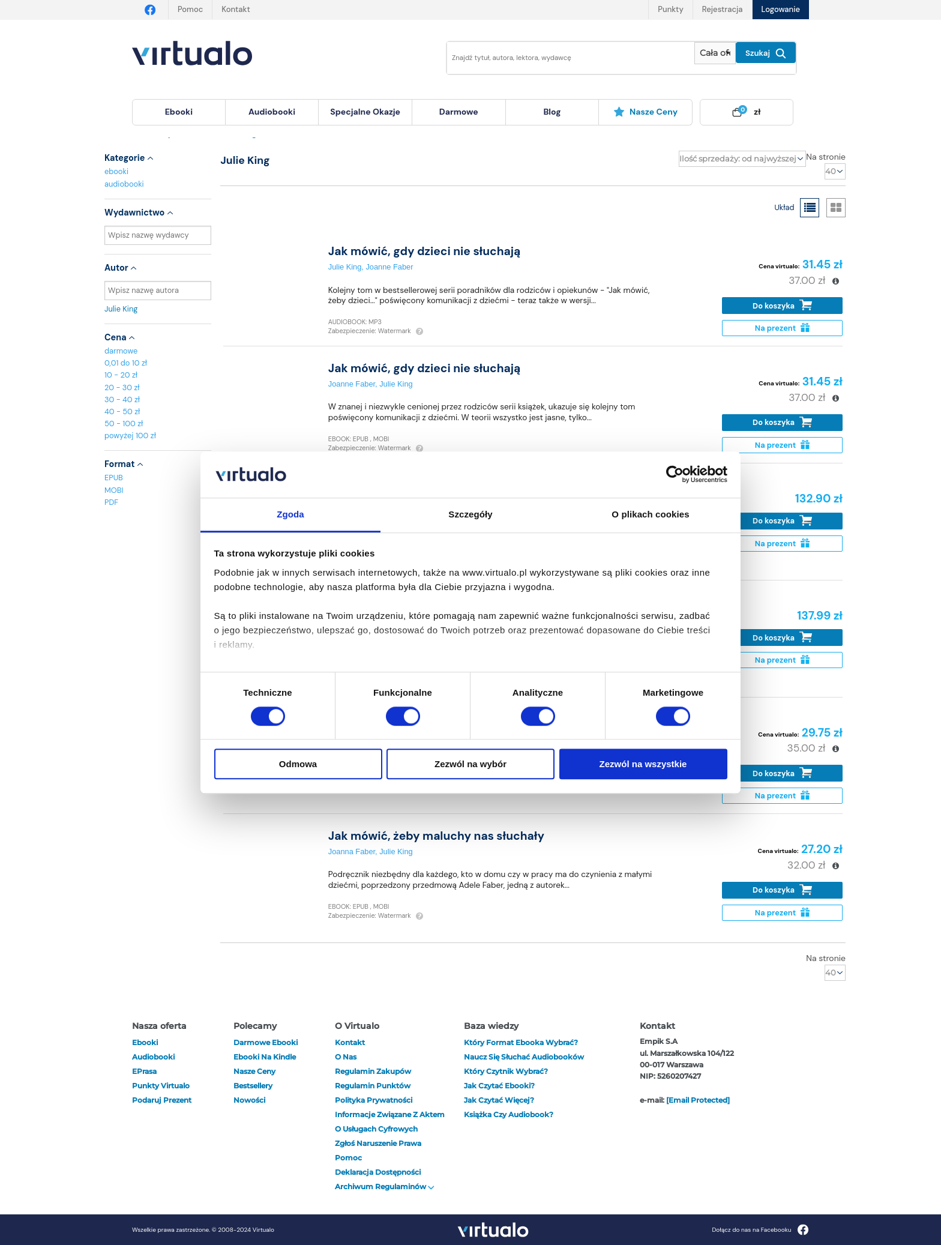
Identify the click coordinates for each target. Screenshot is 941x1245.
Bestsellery (252, 1085)
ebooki (116, 171)
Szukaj (766, 53)
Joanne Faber (389, 266)
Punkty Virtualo (161, 1085)
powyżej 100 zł (130, 435)
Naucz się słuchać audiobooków (524, 1056)
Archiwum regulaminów (384, 1186)
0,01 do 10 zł (125, 363)
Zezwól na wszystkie (643, 764)
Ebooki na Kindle (264, 1056)
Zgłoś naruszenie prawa (378, 1143)
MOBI (113, 490)
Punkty (670, 9)
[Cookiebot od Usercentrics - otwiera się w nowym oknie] (674, 475)
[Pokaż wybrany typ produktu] (715, 53)
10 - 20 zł (120, 375)
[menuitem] (179, 112)
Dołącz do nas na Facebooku (760, 1229)
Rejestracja (722, 9)
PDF (111, 502)
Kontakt (235, 9)
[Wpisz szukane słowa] (562, 58)
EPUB (113, 477)
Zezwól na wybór (470, 764)
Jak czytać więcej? (499, 1100)
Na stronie (826, 156)
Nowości (249, 1100)
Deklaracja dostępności (378, 1172)
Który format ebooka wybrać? (521, 1042)
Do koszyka (782, 305)
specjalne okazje (365, 111)
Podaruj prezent (161, 1100)
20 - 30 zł (122, 387)
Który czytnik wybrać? (506, 1071)
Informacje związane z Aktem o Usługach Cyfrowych (390, 1121)
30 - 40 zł (122, 399)
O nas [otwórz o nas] (345, 1056)
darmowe (458, 111)
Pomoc (190, 9)
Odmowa (298, 764)
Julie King (157, 309)
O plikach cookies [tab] (650, 514)
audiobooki (124, 184)
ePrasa (144, 1071)
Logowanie (781, 9)
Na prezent (782, 328)
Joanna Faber (351, 851)
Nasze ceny (645, 111)
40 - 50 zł (122, 411)
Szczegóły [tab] (470, 514)
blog (552, 111)
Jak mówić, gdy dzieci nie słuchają (424, 251)
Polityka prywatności (373, 1100)
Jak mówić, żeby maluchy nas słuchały (436, 835)
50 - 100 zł (123, 423)
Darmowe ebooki (265, 1042)
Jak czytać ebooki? (499, 1085)
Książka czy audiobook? (508, 1114)
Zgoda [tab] (290, 514)
